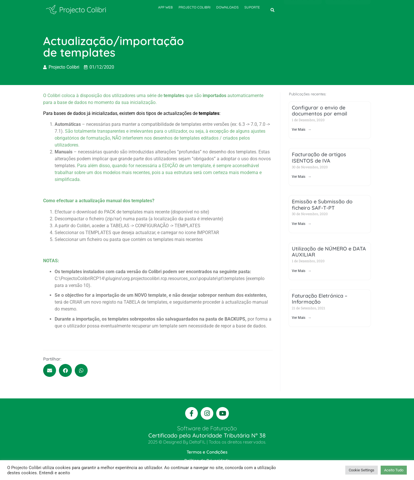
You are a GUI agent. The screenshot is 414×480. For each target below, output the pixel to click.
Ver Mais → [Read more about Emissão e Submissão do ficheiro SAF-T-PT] (301, 224)
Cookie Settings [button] (361, 470)
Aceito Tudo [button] (393, 470)
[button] (272, 10)
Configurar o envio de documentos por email (319, 110)
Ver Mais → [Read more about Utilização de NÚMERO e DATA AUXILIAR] (301, 271)
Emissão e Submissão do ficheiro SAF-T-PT (322, 204)
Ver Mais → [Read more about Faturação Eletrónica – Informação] (301, 318)
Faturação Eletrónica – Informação (319, 298)
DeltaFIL (197, 442)
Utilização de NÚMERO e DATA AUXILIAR (329, 251)
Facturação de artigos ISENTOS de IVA (319, 157)
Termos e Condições (207, 452)
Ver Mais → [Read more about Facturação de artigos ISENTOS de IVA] (301, 177)
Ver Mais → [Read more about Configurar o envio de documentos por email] (301, 130)
